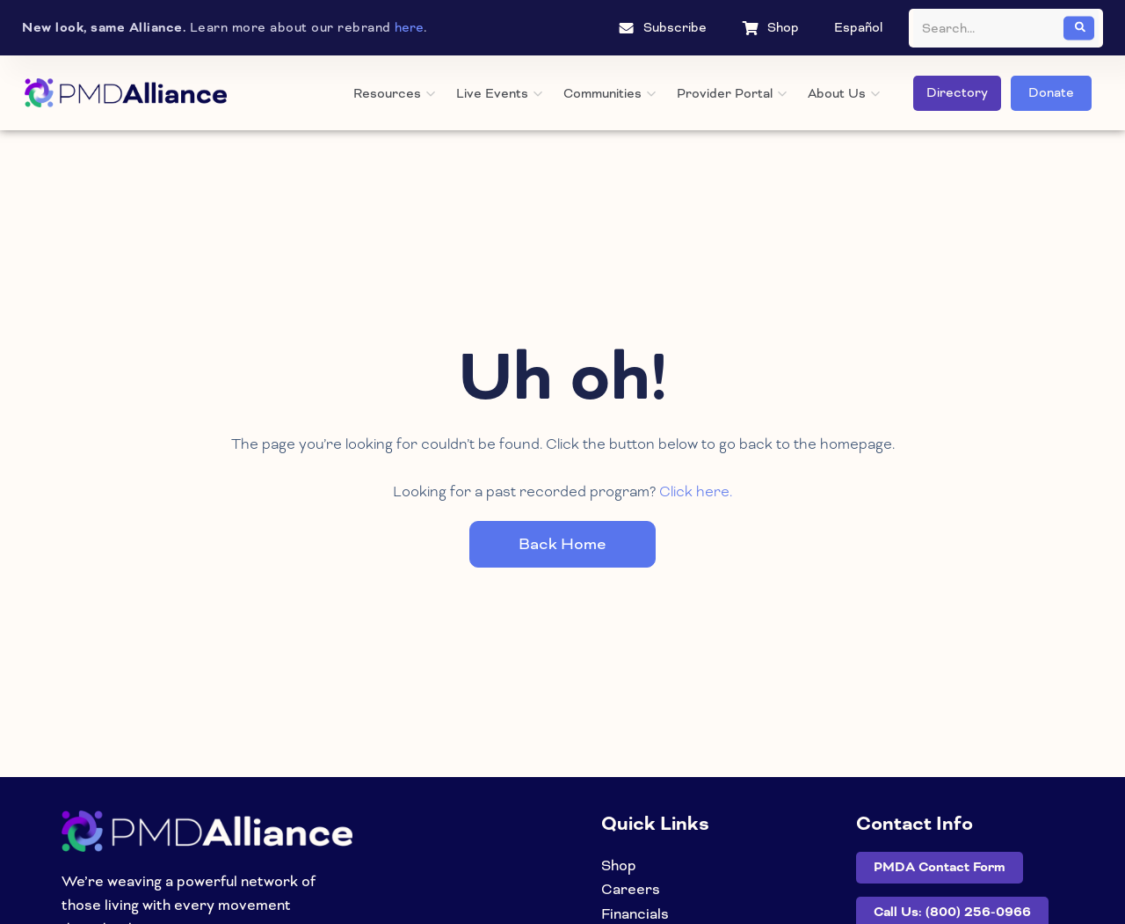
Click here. (695, 490)
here (409, 27)
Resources (394, 93)
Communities (609, 93)
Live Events (499, 93)
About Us (844, 93)
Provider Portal (732, 93)
